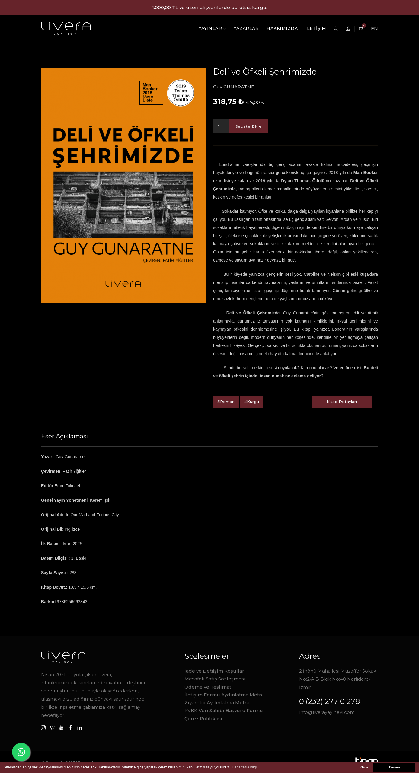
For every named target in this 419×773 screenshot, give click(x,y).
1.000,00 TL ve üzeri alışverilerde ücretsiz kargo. (209, 7)
